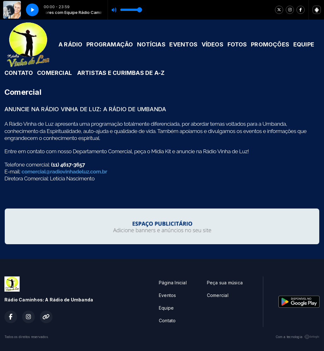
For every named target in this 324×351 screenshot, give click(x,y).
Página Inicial (173, 282)
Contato (167, 320)
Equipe (166, 308)
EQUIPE (303, 44)
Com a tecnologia (298, 337)
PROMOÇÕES (270, 44)
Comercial (217, 295)
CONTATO (18, 73)
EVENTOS (183, 44)
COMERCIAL (54, 73)
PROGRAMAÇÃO (109, 44)
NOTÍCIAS (151, 44)
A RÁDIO (70, 44)
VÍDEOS (212, 44)
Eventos (167, 295)
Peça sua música (225, 282)
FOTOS (237, 44)
